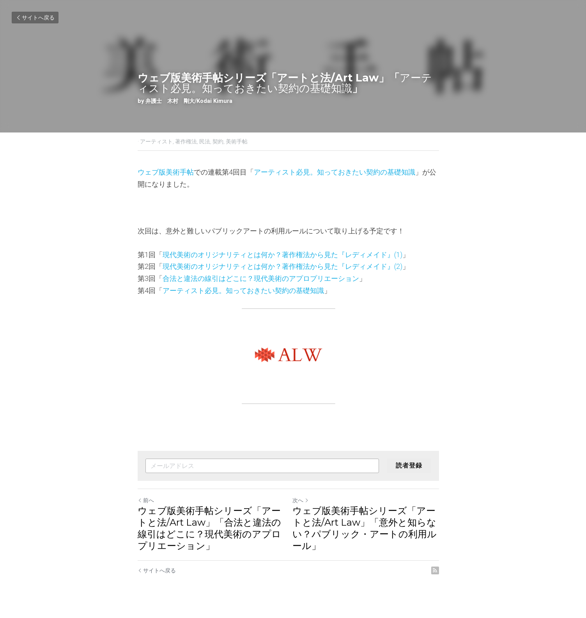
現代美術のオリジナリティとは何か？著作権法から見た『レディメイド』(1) (283, 255)
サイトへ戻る (35, 17)
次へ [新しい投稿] (305, 500)
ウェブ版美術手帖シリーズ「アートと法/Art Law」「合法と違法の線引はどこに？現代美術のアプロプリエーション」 (209, 528)
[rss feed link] (444, 570)
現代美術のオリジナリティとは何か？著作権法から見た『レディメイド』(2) (283, 266)
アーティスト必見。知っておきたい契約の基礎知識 (335, 172)
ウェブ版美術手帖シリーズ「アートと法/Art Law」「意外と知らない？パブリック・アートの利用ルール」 (369, 528)
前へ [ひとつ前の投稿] (146, 500)
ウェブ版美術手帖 (166, 172)
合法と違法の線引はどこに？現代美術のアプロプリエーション (261, 278)
